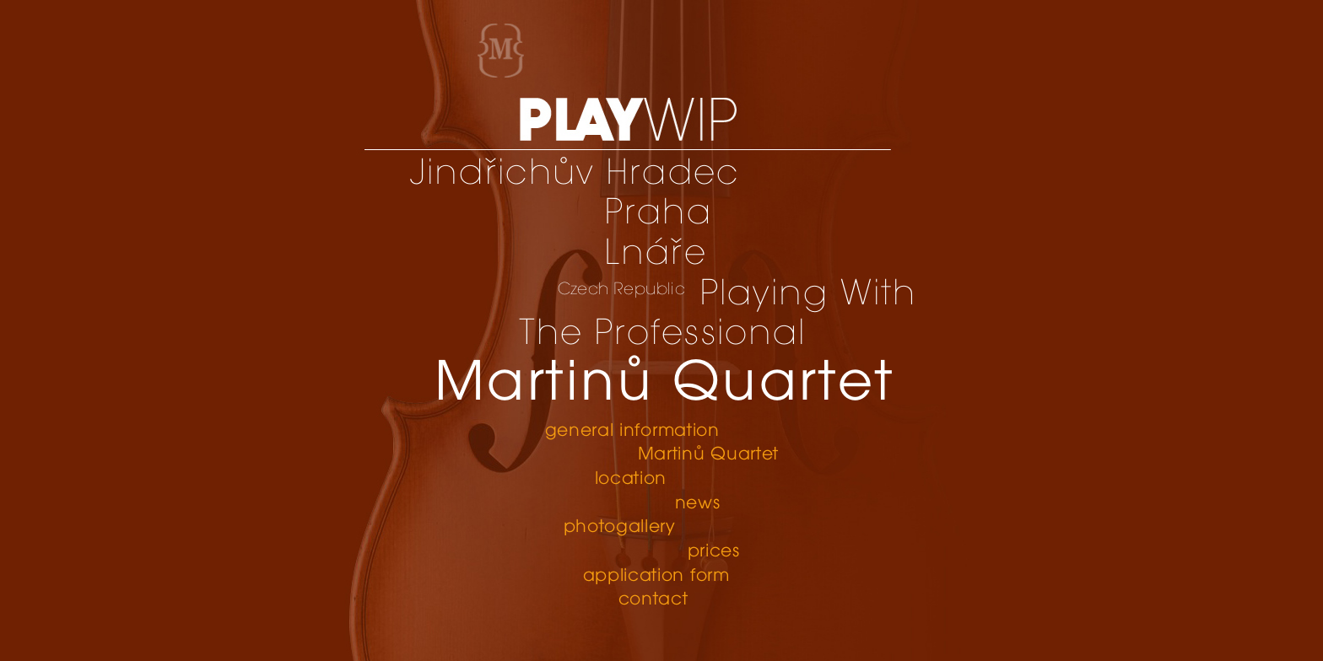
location (631, 479)
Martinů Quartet (709, 455)
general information (632, 431)
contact (653, 600)
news (698, 504)
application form (656, 576)
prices (714, 552)
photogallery (620, 527)
